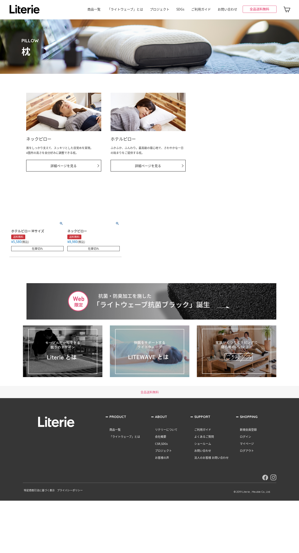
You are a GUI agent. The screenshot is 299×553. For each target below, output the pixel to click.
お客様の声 (162, 458)
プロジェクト (159, 9)
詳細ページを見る (63, 165)
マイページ (247, 444)
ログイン (245, 437)
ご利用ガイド (201, 9)
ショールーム (202, 444)
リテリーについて (166, 430)
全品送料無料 (259, 9)
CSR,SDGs (161, 444)
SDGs (180, 9)
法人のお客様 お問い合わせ (211, 458)
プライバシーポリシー (70, 490)
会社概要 (160, 437)
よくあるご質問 (204, 437)
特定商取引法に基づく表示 (39, 490)
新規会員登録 (248, 430)
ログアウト (247, 451)
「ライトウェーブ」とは (125, 9)
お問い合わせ (227, 9)
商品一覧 (94, 9)
